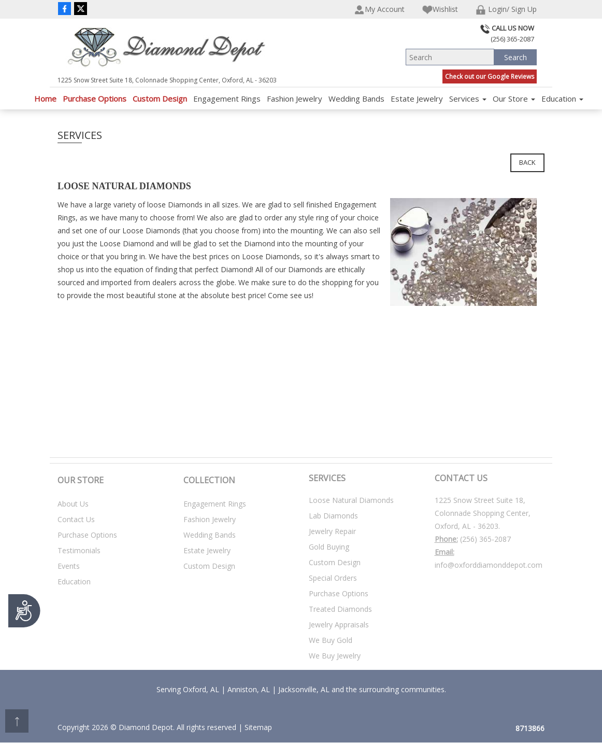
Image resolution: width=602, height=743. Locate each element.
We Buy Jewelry (335, 656)
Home (45, 98)
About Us (73, 504)
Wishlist (440, 9)
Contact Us (76, 519)
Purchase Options (94, 98)
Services (467, 98)
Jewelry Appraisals (339, 624)
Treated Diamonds (340, 609)
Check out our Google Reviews (489, 76)
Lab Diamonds (333, 516)
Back (527, 162)
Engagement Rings (227, 98)
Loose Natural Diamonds (351, 500)
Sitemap (258, 727)
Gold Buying (329, 547)
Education (562, 98)
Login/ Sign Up (506, 9)
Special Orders (333, 578)
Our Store (514, 98)
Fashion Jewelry (294, 98)
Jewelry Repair (332, 531)
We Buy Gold (330, 640)
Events (69, 566)
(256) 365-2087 (485, 539)
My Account (379, 9)
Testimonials (79, 550)
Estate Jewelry (417, 98)
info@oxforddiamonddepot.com (488, 565)
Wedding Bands (356, 98)
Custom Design (160, 98)
